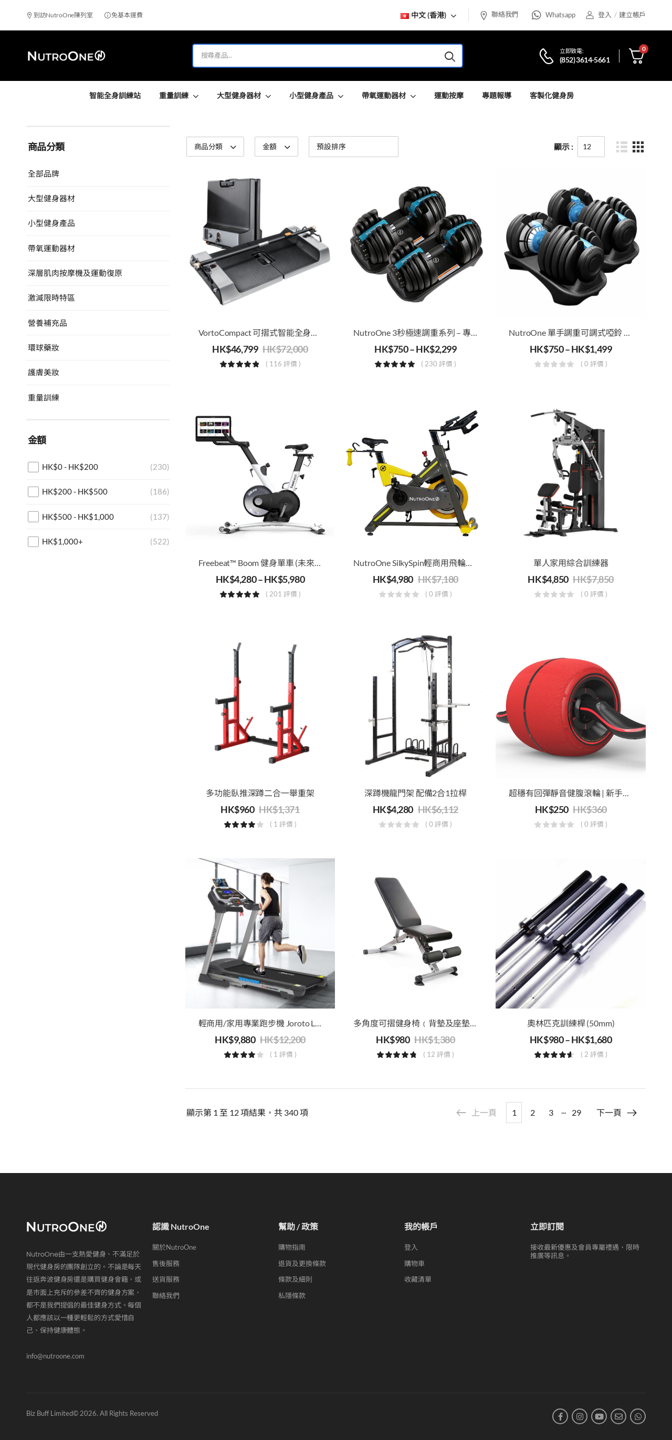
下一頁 (617, 1112)
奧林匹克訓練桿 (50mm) (571, 1023)
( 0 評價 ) (594, 364)
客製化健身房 (552, 95)
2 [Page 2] (532, 1112)
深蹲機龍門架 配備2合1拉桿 (415, 793)
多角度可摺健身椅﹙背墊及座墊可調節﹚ (428, 1023)
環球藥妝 (43, 347)
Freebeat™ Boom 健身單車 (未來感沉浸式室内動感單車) (299, 563)
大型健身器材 (239, 95)
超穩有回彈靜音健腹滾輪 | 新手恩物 (574, 793)
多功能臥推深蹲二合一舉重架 (260, 793)
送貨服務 (166, 1279)
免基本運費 (123, 15)
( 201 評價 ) (283, 594)
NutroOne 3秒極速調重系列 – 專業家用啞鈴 (432, 332)
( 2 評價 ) (594, 1054)
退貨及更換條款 (302, 1263)
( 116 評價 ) (283, 364)
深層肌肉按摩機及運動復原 (75, 272)
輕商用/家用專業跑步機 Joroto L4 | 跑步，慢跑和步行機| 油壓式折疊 (322, 1023)
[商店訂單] (353, 146)
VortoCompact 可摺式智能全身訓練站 (267, 332)
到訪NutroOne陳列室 (59, 15)
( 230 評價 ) (438, 364)
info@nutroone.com (55, 1356)
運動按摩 (449, 95)
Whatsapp (560, 15)
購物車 (414, 1263)
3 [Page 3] (551, 1112)
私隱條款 (292, 1295)
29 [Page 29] (576, 1112)
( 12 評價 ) (438, 1054)
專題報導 (496, 95)
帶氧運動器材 (384, 95)
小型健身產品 (311, 95)
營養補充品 (47, 322)
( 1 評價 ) (283, 824)
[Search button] (450, 56)
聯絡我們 (498, 14)
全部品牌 (43, 173)
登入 (411, 1247)
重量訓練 (173, 95)
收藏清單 (418, 1279)
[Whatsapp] (536, 15)
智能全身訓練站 (115, 95)
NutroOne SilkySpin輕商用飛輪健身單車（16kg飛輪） (451, 563)
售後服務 (166, 1263)
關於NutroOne (174, 1247)
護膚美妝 (43, 372)
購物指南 (292, 1247)
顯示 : (563, 146)
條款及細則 (295, 1279)
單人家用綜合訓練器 (570, 563)
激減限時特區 (51, 297)
